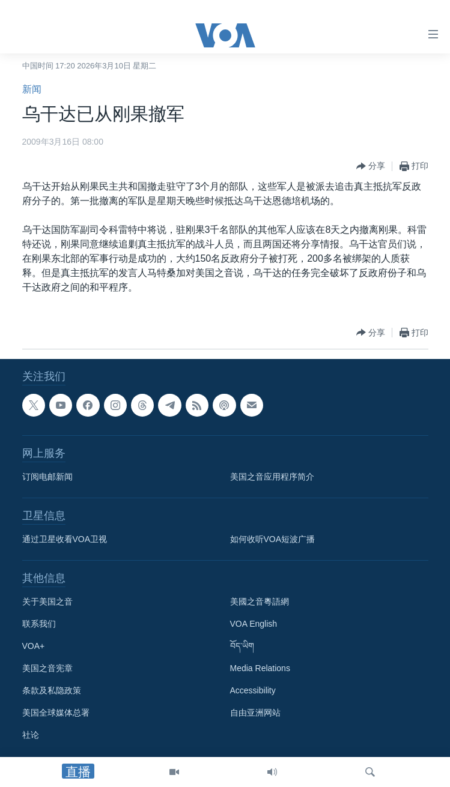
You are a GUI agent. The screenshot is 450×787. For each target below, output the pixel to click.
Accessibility (253, 690)
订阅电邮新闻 (47, 476)
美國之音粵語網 (259, 601)
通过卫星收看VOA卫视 (65, 539)
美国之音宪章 (47, 668)
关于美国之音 (47, 601)
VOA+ (33, 646)
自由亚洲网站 (255, 712)
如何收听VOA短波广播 (272, 539)
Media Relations (260, 668)
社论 (30, 735)
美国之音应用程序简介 (272, 476)
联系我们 (39, 624)
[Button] (370, 166)
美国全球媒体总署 (56, 712)
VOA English (254, 624)
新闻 (31, 89)
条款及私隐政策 (51, 690)
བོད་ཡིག (242, 646)
